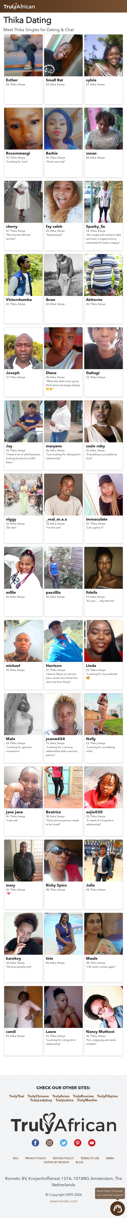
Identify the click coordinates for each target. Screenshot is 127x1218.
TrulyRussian (83, 1096)
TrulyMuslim (87, 1100)
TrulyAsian (61, 1096)
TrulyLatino (65, 1100)
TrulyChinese (38, 1096)
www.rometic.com (63, 1201)
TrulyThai (16, 1096)
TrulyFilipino (107, 1096)
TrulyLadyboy (41, 1100)
